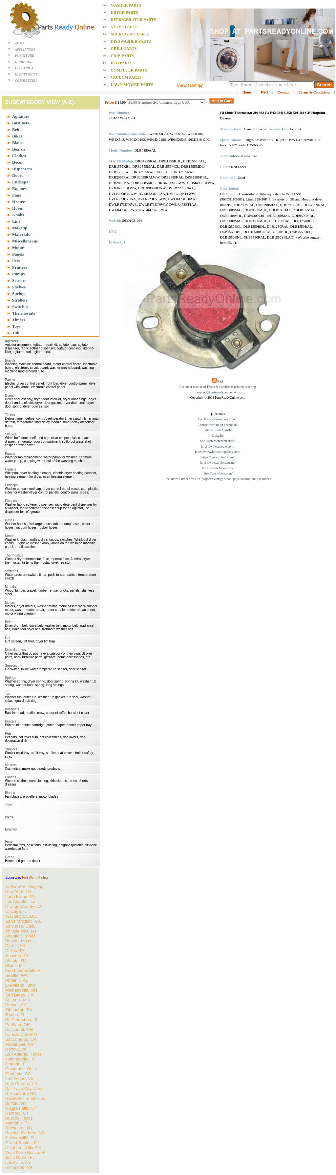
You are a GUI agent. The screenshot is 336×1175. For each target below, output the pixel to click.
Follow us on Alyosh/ (217, 430)
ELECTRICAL (25, 68)
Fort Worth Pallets (35, 877)
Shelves (19, 286)
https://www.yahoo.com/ (217, 457)
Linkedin (217, 435)
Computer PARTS (129, 70)
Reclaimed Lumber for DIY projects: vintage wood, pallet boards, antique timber (217, 479)
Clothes (19, 155)
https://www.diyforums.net (217, 462)
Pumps (18, 273)
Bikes (17, 136)
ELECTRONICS (26, 74)
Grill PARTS (123, 48)
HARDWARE (24, 62)
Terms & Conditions (314, 92)
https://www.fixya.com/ (217, 468)
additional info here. (243, 156)
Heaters (19, 201)
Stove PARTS (124, 27)
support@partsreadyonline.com (217, 392)
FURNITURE (24, 55)
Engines (19, 188)
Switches (20, 306)
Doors (17, 175)
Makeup (19, 227)
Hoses (17, 208)
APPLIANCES (25, 49)
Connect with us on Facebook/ (218, 425)
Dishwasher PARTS (131, 41)
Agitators (20, 116)
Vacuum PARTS (126, 77)
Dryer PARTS (124, 12)
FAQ (264, 92)
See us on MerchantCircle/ (217, 441)
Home (247, 92)
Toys (16, 326)
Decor (17, 162)
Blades (18, 142)
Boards (18, 149)
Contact (283, 92)
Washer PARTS (126, 5)
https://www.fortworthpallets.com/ (217, 451)
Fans (16, 195)
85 (229, 242)
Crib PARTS (122, 55)
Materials (21, 234)
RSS (220, 381)
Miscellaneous (25, 241)
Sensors (19, 280)
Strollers (20, 300)
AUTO (19, 43)
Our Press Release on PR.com (217, 419)
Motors (18, 247)
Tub (15, 332)
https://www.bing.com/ (217, 473)
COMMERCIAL (26, 80)
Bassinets (20, 122)
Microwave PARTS (130, 34)
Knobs (18, 214)
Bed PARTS (121, 63)
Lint (16, 221)
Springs (19, 293)
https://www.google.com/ (217, 446)
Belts (16, 129)
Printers (19, 267)
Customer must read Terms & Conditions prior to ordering (217, 386)
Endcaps (20, 181)
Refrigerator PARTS (133, 19)
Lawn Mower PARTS (132, 84)
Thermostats (23, 313)
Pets (16, 260)
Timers (18, 319)
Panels (18, 254)
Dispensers (22, 168)
